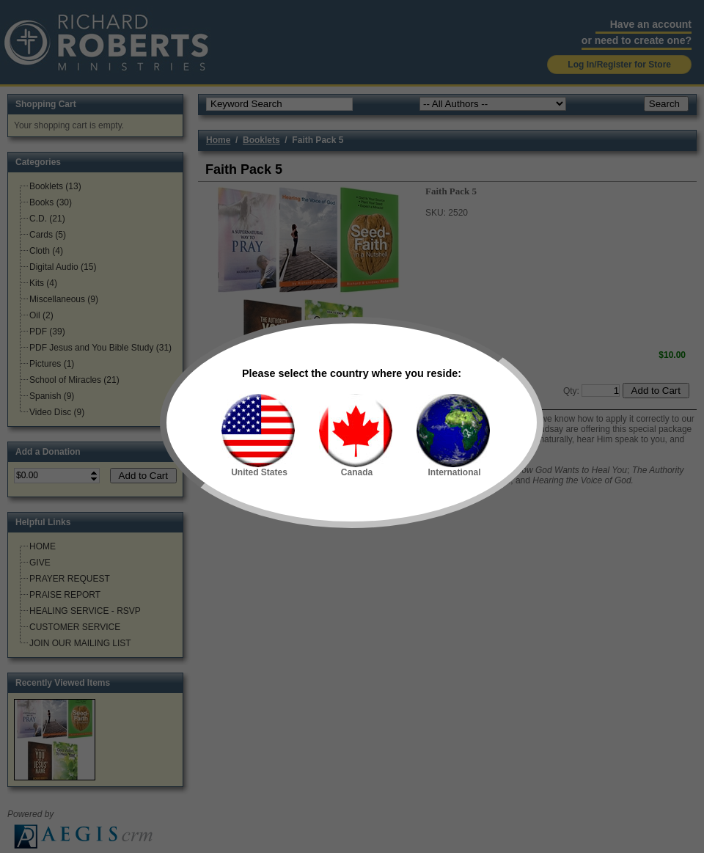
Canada (355, 435)
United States (258, 435)
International (453, 435)
